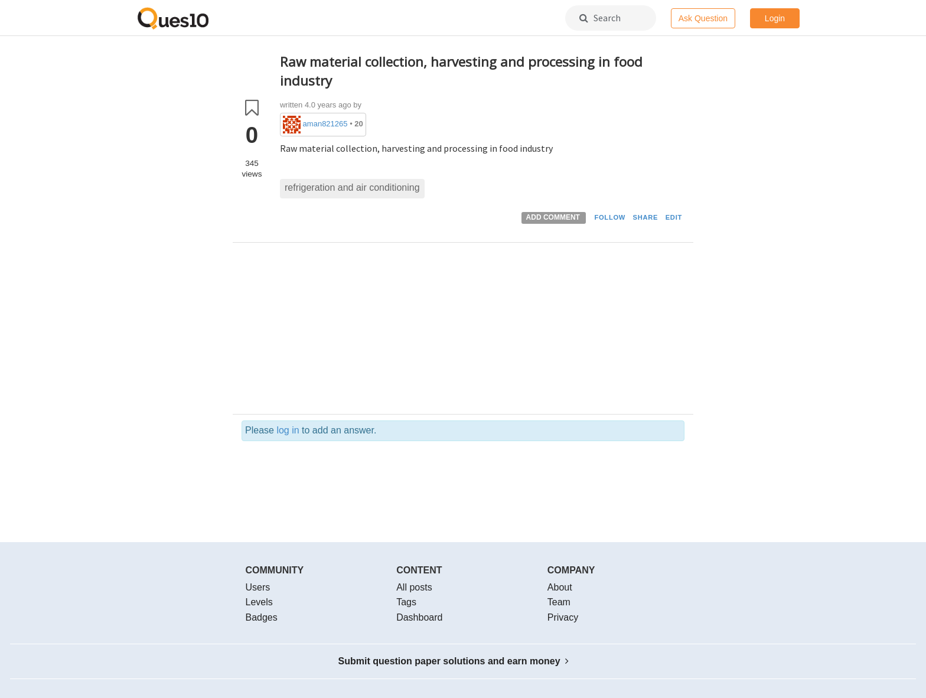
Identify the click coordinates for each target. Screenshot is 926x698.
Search (600, 18)
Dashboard (419, 617)
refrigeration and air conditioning (352, 187)
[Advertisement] (482, 331)
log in (287, 430)
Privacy (562, 617)
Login (775, 18)
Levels (259, 602)
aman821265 (325, 123)
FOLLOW (609, 217)
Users (258, 587)
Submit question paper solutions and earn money (453, 661)
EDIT (674, 217)
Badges (262, 617)
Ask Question (703, 18)
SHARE (645, 217)
